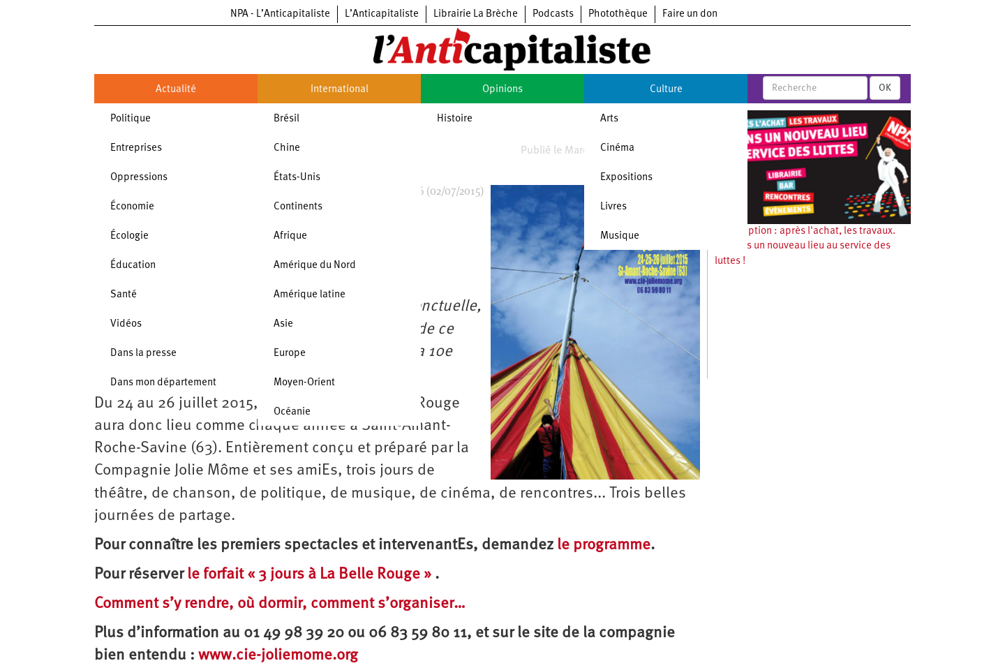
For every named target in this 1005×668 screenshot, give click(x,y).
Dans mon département (163, 383)
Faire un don (689, 14)
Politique (130, 119)
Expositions (626, 177)
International (339, 89)
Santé (123, 295)
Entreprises (136, 148)
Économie (132, 207)
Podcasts (553, 14)
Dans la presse (143, 353)
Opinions (502, 89)
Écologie (129, 236)
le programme (603, 545)
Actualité (176, 89)
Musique (619, 236)
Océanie (292, 412)
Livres (613, 207)
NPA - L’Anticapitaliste (280, 14)
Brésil (286, 119)
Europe (290, 353)
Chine (287, 148)
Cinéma (617, 148)
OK (885, 88)
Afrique (290, 236)
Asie (283, 324)
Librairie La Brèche (475, 14)
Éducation (133, 265)
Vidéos (126, 324)
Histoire (454, 119)
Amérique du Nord (315, 265)
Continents (298, 207)
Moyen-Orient (304, 383)
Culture (666, 89)
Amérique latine (309, 295)
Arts (609, 119)
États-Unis (297, 177)
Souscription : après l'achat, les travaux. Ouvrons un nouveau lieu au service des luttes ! (805, 246)
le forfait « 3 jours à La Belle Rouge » (311, 575)
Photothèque (618, 14)
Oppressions (139, 177)
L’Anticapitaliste (382, 14)
